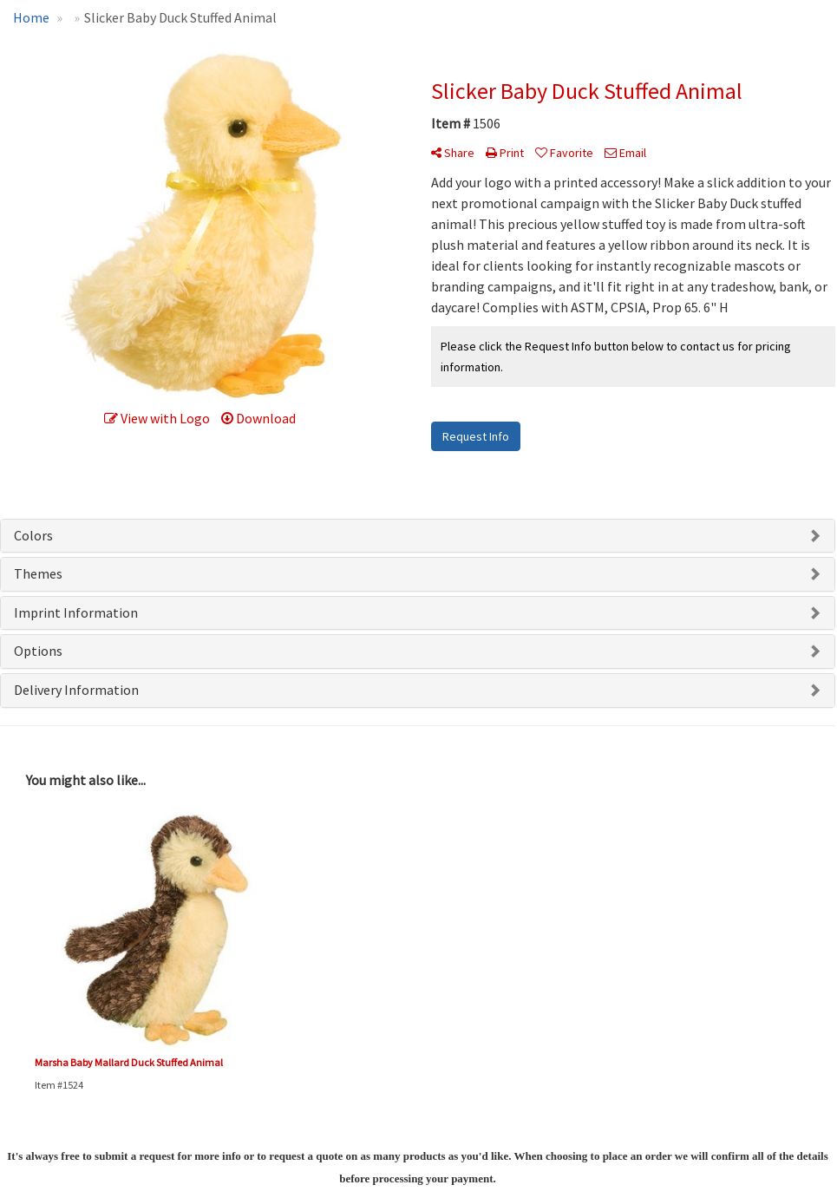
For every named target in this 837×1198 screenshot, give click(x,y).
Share (452, 152)
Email (625, 152)
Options (38, 650)
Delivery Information (76, 689)
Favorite (564, 152)
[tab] (417, 536)
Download (258, 418)
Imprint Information (76, 612)
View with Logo (157, 418)
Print (505, 152)
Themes (38, 573)
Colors (33, 535)
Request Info (475, 436)
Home (31, 17)
